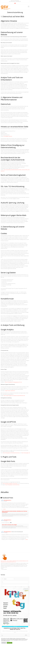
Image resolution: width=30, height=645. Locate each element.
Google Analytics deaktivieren (10, 390)
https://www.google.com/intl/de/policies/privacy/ (11, 452)
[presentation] (1, 585)
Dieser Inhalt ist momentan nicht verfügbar (9, 524)
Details (26, 635)
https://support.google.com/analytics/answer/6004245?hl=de (14, 395)
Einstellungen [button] (4, 642)
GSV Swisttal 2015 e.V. (7, 500)
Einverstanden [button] (9, 642)
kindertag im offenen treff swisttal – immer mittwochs (15, 629)
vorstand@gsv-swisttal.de (7, 136)
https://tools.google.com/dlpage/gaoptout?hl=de (13, 382)
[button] (28, 6)
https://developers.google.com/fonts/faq (10, 483)
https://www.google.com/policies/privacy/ (12, 484)
